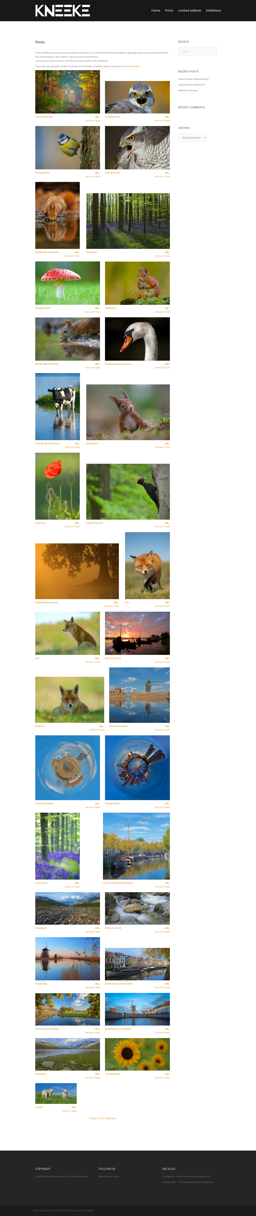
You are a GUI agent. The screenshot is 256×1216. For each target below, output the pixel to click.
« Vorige (93, 1118)
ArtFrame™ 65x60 (162, 728)
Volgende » (111, 1118)
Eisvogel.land (169, 1182)
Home (155, 10)
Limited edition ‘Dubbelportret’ (193, 78)
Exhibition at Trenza (187, 90)
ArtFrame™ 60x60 (92, 805)
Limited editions (189, 10)
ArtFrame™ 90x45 (162, 118)
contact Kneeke (131, 66)
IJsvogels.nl (168, 1176)
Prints (169, 10)
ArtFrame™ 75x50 (92, 118)
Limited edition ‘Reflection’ (191, 84)
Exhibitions (213, 10)
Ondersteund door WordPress (48, 1210)
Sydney (76, 1210)
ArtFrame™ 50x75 (72, 254)
